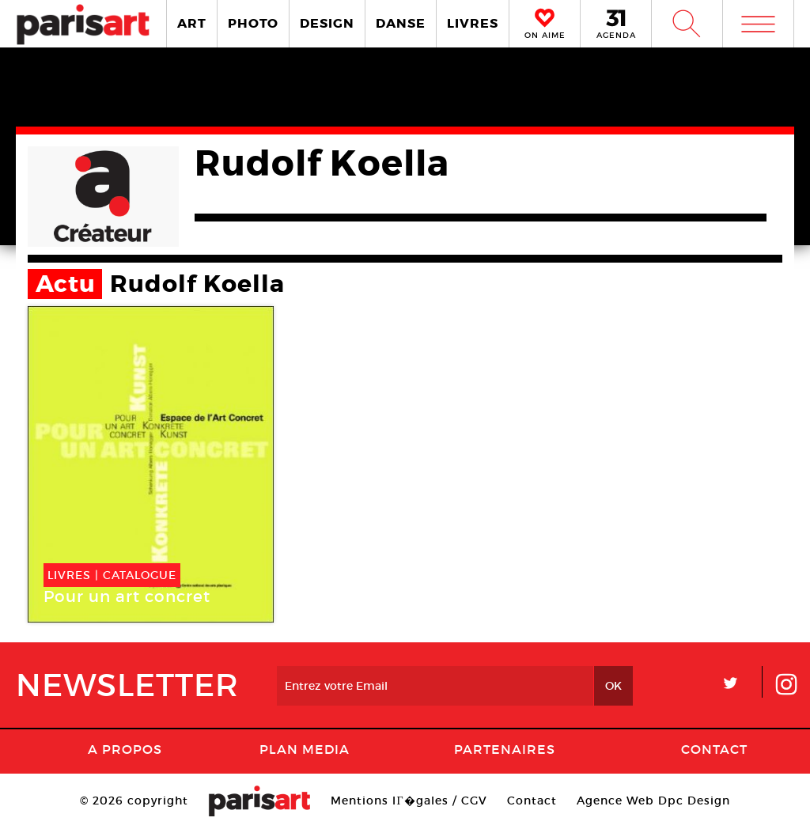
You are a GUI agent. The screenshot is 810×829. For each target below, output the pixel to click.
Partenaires (504, 749)
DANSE (401, 23)
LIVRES (472, 23)
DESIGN (327, 23)
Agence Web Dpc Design (653, 800)
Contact (714, 749)
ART (191, 23)
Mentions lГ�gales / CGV (408, 800)
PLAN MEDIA (304, 749)
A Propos (125, 749)
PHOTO (253, 23)
